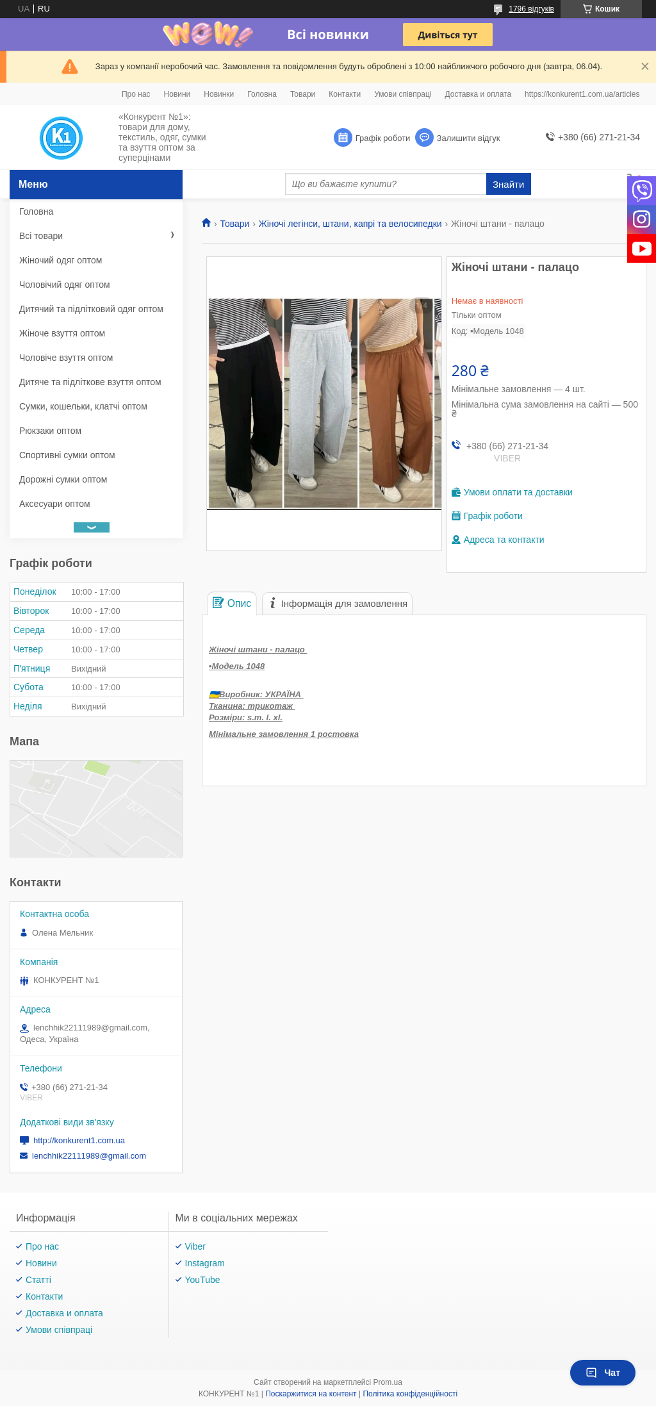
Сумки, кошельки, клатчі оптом (83, 406)
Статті (38, 1280)
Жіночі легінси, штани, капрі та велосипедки (350, 224)
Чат (603, 1372)
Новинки (219, 94)
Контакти (345, 94)
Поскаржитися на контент (310, 1393)
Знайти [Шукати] (508, 184)
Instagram (205, 1263)
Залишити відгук (468, 138)
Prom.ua (387, 1382)
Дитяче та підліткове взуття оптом (90, 382)
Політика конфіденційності (410, 1393)
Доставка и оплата (478, 94)
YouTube (202, 1280)
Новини (177, 94)
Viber (195, 1246)
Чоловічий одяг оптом (64, 284)
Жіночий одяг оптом (60, 260)
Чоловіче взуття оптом (66, 357)
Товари (302, 94)
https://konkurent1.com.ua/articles (582, 94)
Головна (262, 94)
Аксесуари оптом (54, 504)
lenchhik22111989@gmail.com (89, 1156)
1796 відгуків (531, 8)
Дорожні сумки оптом (63, 479)
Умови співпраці (402, 94)
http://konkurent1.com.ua (79, 1140)
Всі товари (41, 236)
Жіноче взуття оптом (62, 333)
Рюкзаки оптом (50, 431)
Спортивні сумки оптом (67, 455)
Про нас (136, 94)
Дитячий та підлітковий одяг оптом (91, 309)
